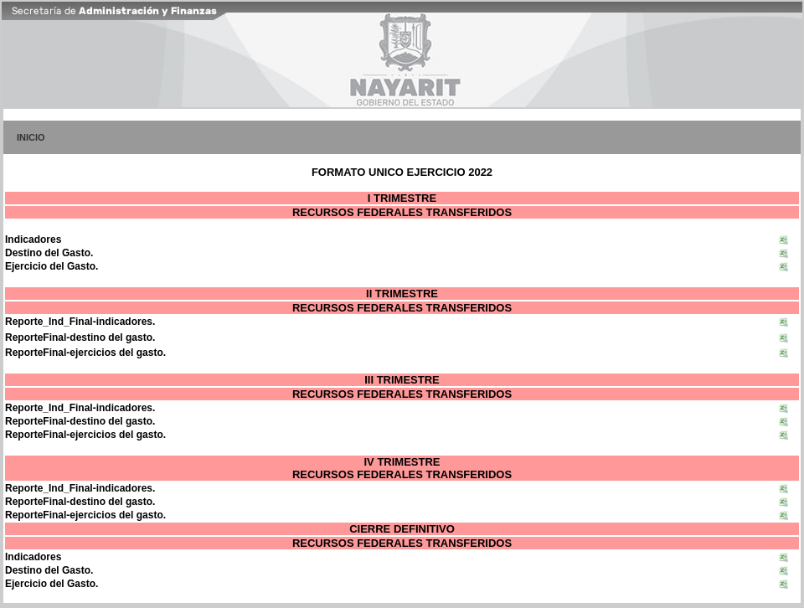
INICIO (31, 137)
